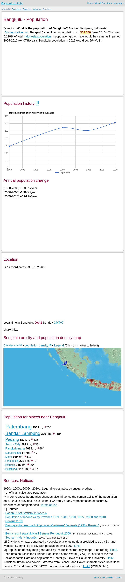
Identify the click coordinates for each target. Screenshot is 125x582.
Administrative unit (16, 32)
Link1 (113, 550)
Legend (59, 345)
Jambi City (13, 444)
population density (36, 345)
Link (77, 545)
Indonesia (37, 9)
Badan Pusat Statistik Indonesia (26, 513)
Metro (8, 456)
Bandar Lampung (22, 433)
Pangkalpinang (15, 448)
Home (90, 3)
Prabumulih (12, 461)
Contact (118, 577)
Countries (107, 3)
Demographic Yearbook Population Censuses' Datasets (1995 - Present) (52, 525)
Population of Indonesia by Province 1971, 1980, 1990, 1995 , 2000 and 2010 (55, 517)
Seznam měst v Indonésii (21, 537)
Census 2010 (14, 521)
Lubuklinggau (13, 452)
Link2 (109, 558)
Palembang (18, 427)
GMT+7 (59, 322)
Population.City (12, 3)
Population (16, 9)
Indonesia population (37, 36)
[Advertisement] (62, 68)
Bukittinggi (11, 469)
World (98, 3)
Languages (118, 3)
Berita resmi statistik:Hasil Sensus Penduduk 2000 (38, 533)
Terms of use (48, 505)
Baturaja (10, 465)
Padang (12, 439)
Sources (109, 577)
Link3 (86, 566)
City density (11, 345)
